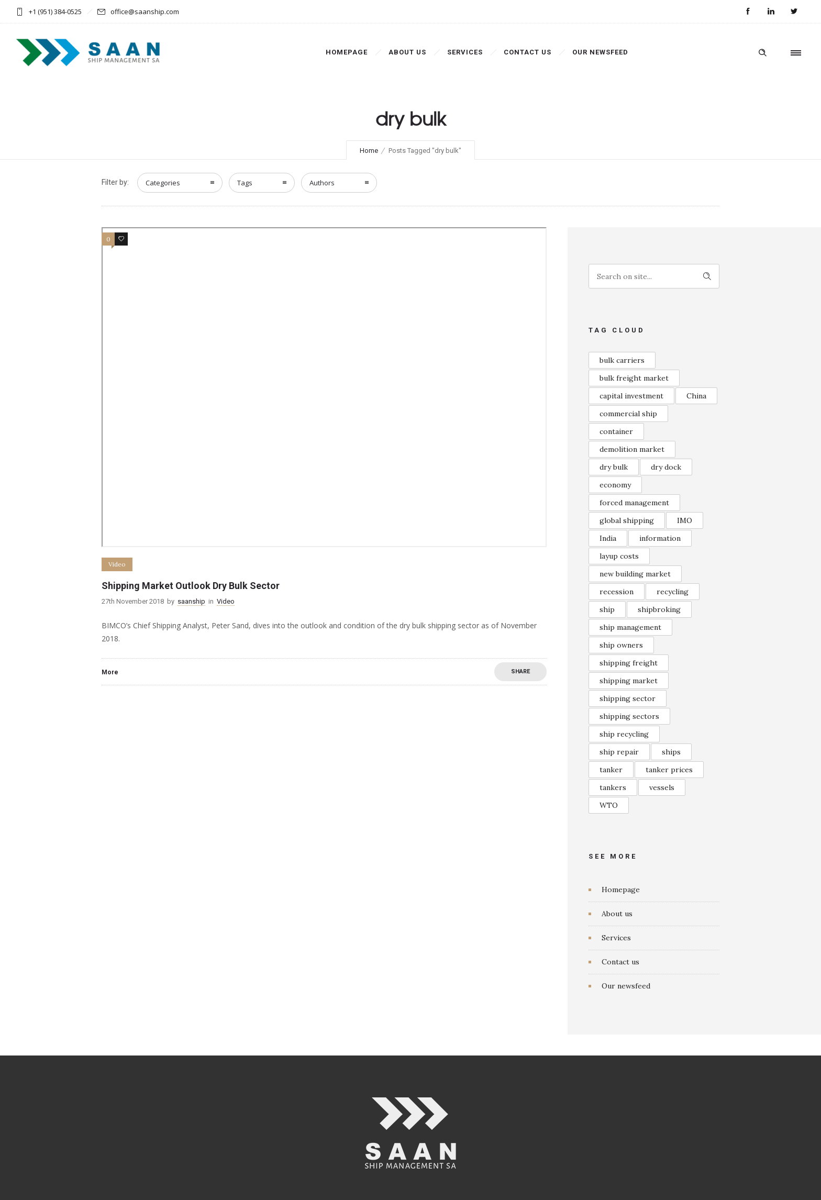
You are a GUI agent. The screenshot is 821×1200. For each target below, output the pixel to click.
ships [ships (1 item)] (671, 752)
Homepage (347, 52)
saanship (191, 601)
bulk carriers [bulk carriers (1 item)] (622, 360)
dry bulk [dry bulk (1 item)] (614, 467)
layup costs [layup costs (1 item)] (619, 556)
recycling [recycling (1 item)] (673, 591)
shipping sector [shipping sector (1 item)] (628, 698)
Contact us (527, 52)
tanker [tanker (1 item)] (611, 769)
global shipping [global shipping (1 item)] (627, 520)
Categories (163, 182)
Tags (244, 182)
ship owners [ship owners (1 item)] (621, 645)
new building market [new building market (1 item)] (635, 574)
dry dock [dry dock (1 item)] (666, 467)
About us (407, 52)
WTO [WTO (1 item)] (609, 805)
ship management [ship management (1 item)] (630, 627)
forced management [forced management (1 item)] (634, 502)
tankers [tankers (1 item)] (613, 787)
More (110, 672)
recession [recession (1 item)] (617, 591)
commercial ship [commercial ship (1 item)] (628, 413)
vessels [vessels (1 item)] (661, 787)
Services (465, 52)
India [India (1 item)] (608, 538)
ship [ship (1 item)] (607, 609)
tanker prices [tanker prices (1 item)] (669, 769)
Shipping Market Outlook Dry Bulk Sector (191, 585)
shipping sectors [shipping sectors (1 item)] (629, 716)
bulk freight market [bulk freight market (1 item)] (634, 378)
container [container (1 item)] (616, 431)
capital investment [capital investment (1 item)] (631, 396)
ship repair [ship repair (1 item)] (619, 752)
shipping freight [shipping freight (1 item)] (629, 663)
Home (369, 150)
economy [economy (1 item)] (615, 485)
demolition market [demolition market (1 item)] (632, 449)
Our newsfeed (600, 52)
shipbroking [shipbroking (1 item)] (659, 609)
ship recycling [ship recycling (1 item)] (624, 734)
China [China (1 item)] (696, 396)
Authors (322, 182)
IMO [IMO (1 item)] (684, 520)
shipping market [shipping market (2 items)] (629, 680)
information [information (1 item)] (660, 538)
